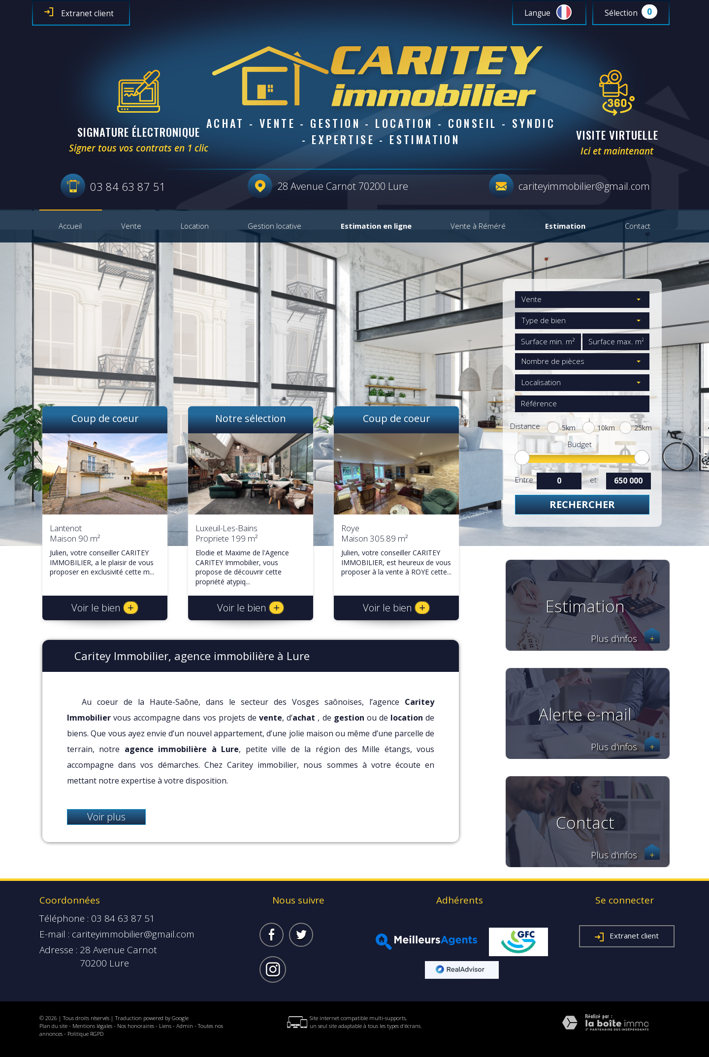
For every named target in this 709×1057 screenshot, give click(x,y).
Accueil (70, 226)
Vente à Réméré (478, 226)
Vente (131, 226)
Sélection (621, 13)
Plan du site (53, 1025)
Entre (524, 480)
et (593, 480)
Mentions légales (92, 1025)
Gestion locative (274, 226)
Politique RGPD (85, 1033)
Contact (637, 226)
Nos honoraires (135, 1025)
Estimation (565, 226)
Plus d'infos (625, 638)
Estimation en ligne (376, 226)
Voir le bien (104, 607)
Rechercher (582, 504)
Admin (184, 1025)
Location (195, 226)
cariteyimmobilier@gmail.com (584, 186)
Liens (165, 1025)
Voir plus (106, 816)
